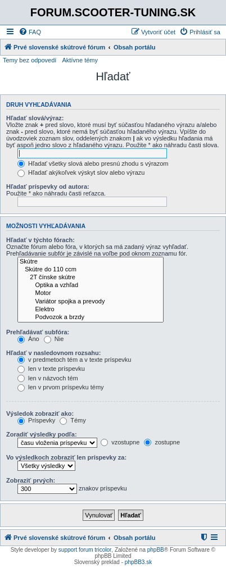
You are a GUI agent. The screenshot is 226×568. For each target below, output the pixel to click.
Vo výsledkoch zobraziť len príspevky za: (66, 457)
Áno (28, 338)
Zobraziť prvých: (30, 480)
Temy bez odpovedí (29, 60)
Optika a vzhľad (90, 285)
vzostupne (120, 442)
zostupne (162, 442)
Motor (90, 293)
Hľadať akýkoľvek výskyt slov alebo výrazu (80, 172)
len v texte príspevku (51, 368)
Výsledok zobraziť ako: (40, 413)
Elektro (90, 309)
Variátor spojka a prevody (90, 302)
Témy (72, 420)
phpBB (155, 550)
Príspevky (36, 420)
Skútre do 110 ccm (90, 270)
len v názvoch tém (47, 378)
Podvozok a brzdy (90, 317)
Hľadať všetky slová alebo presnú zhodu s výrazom (93, 163)
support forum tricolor (84, 550)
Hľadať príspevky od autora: (47, 186)
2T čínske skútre (90, 277)
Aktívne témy (80, 60)
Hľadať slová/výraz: (35, 118)
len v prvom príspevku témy (60, 387)
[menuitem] (30, 32)
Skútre (90, 262)
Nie (54, 338)
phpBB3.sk (138, 562)
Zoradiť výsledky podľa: (41, 434)
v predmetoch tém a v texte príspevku (74, 359)
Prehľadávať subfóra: (37, 332)
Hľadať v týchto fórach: (40, 240)
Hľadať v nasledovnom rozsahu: (53, 352)
